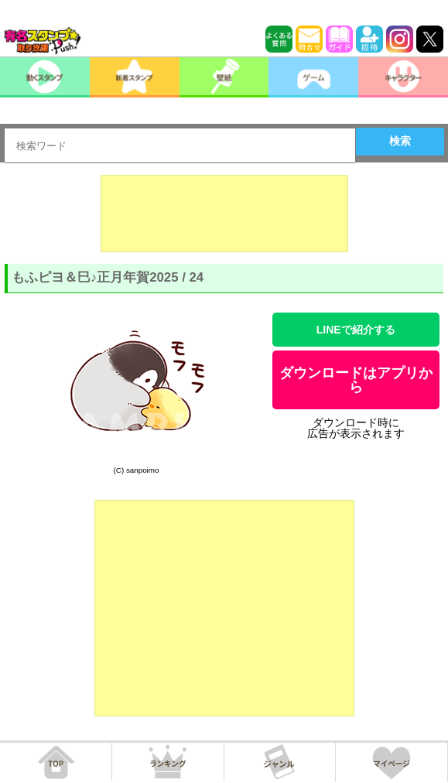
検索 (400, 141)
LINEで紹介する (355, 329)
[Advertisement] (224, 213)
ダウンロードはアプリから (356, 380)
